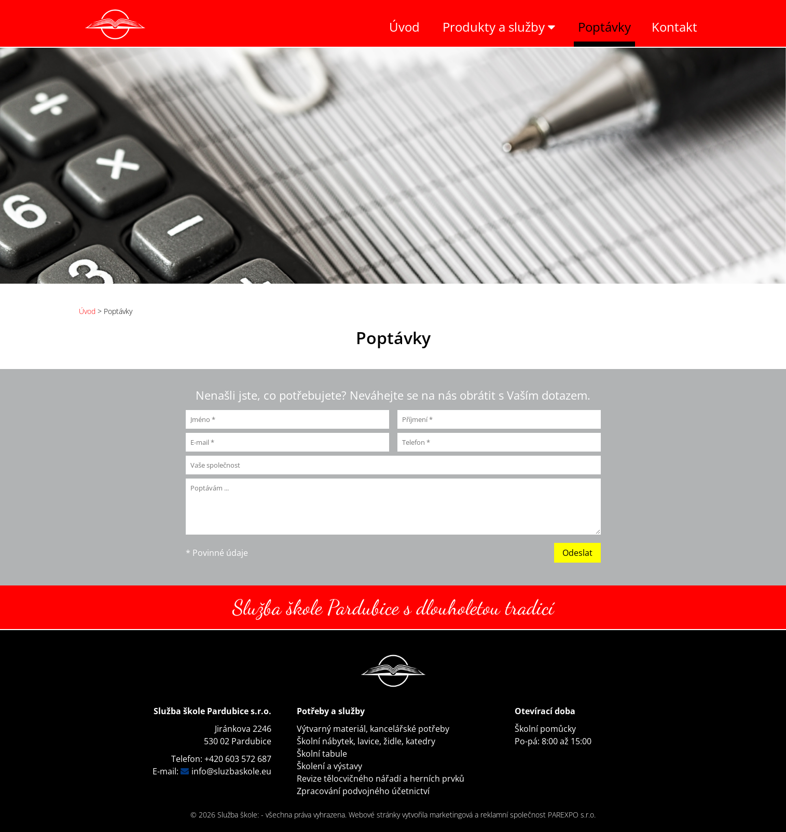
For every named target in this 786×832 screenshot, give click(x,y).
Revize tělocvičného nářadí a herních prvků (380, 778)
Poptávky (604, 26)
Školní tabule (322, 753)
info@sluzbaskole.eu (231, 771)
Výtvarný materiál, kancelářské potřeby (373, 728)
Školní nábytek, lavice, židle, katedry (366, 741)
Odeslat (577, 552)
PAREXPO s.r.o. (572, 815)
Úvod (404, 26)
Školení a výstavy (329, 766)
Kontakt (674, 26)
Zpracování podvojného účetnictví (363, 791)
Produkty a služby (499, 26)
